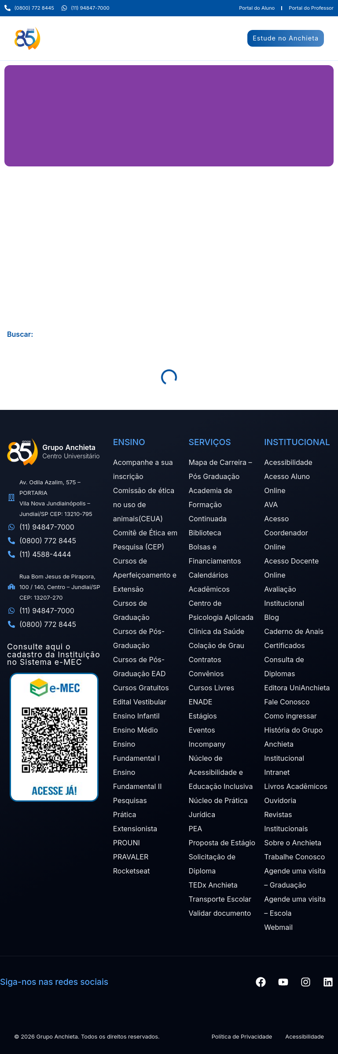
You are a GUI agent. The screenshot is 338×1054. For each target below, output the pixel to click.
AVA (271, 504)
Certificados (284, 645)
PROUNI (126, 842)
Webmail (278, 927)
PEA (195, 828)
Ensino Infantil (136, 715)
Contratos (205, 659)
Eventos (202, 730)
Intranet (277, 772)
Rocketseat (131, 870)
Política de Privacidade (242, 1036)
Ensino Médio (135, 730)
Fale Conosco (286, 701)
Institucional (284, 758)
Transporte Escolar (220, 899)
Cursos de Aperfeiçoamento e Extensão (144, 574)
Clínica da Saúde (217, 631)
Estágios (203, 715)
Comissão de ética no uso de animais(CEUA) (143, 504)
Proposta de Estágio (222, 842)
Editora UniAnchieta (297, 687)
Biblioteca (205, 532)
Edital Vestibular (139, 701)
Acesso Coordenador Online (286, 532)
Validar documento (220, 913)
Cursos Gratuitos (141, 687)
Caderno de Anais (293, 631)
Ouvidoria (280, 800)
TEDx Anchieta (213, 885)
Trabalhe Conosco (294, 856)
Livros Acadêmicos (295, 786)
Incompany (207, 744)
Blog (271, 617)
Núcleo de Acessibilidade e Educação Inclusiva (221, 772)
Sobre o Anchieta (292, 842)
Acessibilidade (288, 462)
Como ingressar (290, 715)
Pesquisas (130, 800)
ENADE (201, 701)
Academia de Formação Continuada (210, 504)
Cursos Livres (212, 687)
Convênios (206, 673)
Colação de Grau (217, 645)
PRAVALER (130, 856)
